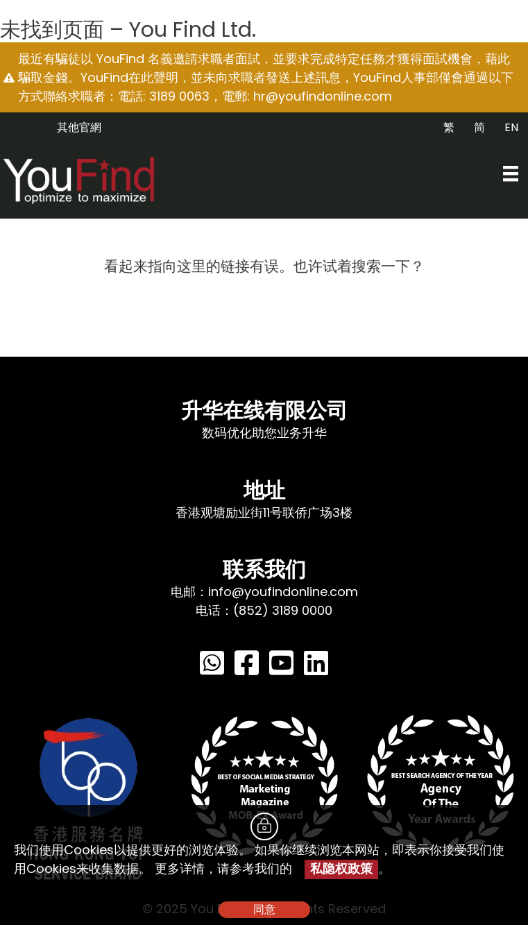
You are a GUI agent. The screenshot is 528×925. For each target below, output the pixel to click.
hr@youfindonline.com (322, 96)
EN (511, 127)
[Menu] (510, 173)
